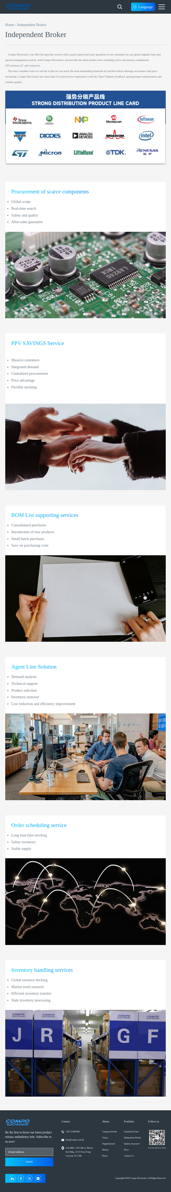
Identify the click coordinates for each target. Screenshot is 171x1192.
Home (9, 25)
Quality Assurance (132, 1144)
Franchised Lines (131, 1132)
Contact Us (129, 1156)
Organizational (108, 1144)
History (105, 1150)
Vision (105, 1138)
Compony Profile (109, 1132)
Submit (29, 1161)
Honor (105, 1156)
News (126, 1150)
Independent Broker (132, 1138)
